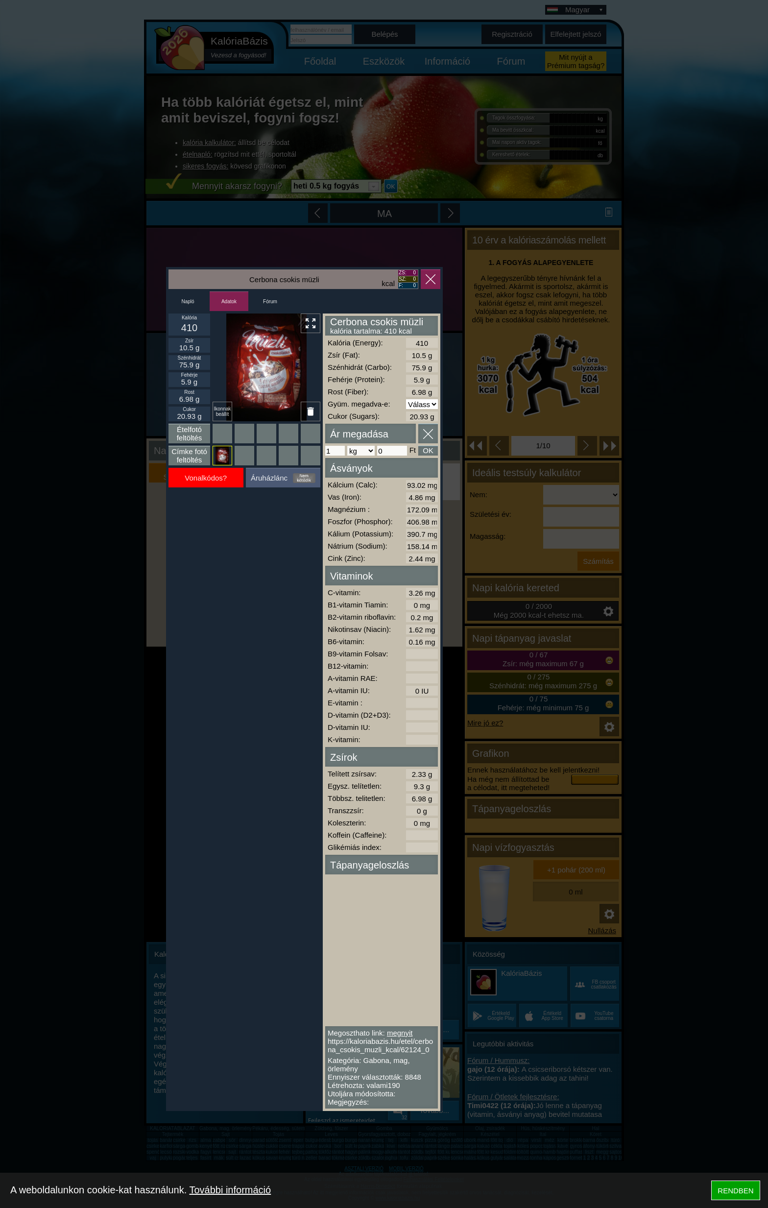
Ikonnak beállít (222, 411)
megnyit (400, 1033)
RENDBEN (735, 1190)
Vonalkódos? (206, 478)
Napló (187, 301)
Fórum (270, 301)
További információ (230, 1189)
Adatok (229, 301)
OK (428, 450)
